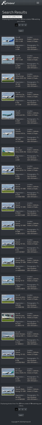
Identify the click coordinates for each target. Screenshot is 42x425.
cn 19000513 (19, 344)
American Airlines (20, 297)
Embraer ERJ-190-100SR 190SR (25, 336)
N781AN (18, 305)
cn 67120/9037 (20, 252)
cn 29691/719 (19, 325)
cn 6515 (17, 123)
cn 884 (17, 49)
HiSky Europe (19, 76)
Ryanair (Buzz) (20, 260)
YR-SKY (17, 84)
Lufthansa (18, 168)
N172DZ (18, 323)
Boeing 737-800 (20, 262)
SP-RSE (17, 268)
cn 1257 (17, 68)
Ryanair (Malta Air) (21, 389)
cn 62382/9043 (20, 362)
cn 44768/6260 (20, 399)
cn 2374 (17, 381)
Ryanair (17, 187)
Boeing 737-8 (19, 281)
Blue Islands (19, 39)
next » (21, 31)
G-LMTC (18, 66)
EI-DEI (17, 379)
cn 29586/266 (19, 307)
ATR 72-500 (19, 41)
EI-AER (17, 121)
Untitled (17, 113)
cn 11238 (18, 104)
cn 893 (17, 160)
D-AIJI (17, 103)
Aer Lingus (18, 150)
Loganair (18, 58)
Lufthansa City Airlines (22, 94)
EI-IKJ (17, 250)
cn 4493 (17, 86)
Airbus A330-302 (20, 152)
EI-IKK (17, 360)
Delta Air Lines (19, 315)
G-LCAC (17, 342)
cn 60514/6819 (20, 289)
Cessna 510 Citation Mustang (24, 133)
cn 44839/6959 (20, 270)
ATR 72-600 (19, 60)
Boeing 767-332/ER (21, 317)
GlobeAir (18, 131)
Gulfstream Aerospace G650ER (25, 115)
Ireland (29, 41)
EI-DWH (18, 213)
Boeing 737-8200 (20, 244)
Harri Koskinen (31, 47)
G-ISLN (17, 47)
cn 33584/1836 (20, 197)
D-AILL (17, 176)
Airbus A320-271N (21, 96)
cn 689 (17, 178)
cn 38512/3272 (20, 233)
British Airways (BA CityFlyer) (24, 334)
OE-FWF (18, 139)
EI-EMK (17, 231)
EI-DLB (17, 195)
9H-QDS (18, 397)
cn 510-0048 (19, 141)
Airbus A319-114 (20, 170)
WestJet (17, 279)
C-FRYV (17, 287)
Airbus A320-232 (20, 78)
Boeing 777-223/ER (21, 299)
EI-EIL (17, 158)
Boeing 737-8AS (20, 189)
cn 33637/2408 (20, 215)
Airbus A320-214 (20, 373)
